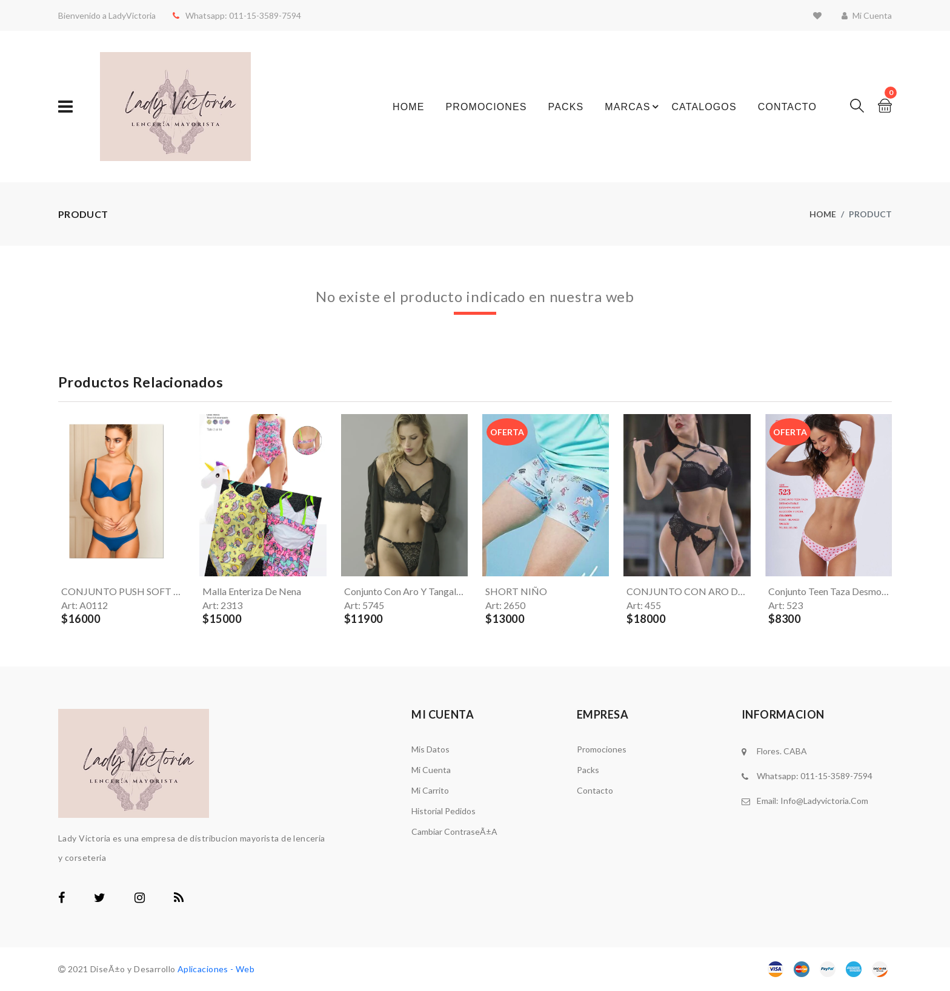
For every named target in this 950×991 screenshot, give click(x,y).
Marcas (627, 107)
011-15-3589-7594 (260, 15)
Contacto (787, 107)
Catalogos (703, 107)
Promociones (485, 107)
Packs (566, 107)
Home (408, 107)
